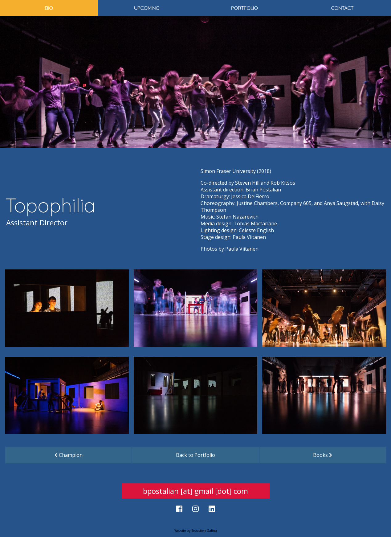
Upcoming (146, 8)
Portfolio (244, 8)
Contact (342, 8)
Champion (69, 455)
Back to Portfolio (195, 455)
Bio (49, 8)
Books (322, 455)
